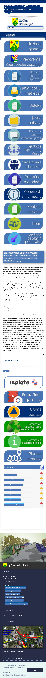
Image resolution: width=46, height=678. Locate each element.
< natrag (6, 371)
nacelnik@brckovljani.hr (12, 594)
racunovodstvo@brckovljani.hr (14, 597)
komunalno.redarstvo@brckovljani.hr (16, 604)
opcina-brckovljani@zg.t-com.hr (20, 10)
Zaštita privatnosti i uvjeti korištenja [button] (15, 675)
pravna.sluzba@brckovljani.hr (14, 600)
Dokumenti (8, 467)
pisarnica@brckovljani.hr (12, 12)
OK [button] (35, 670)
